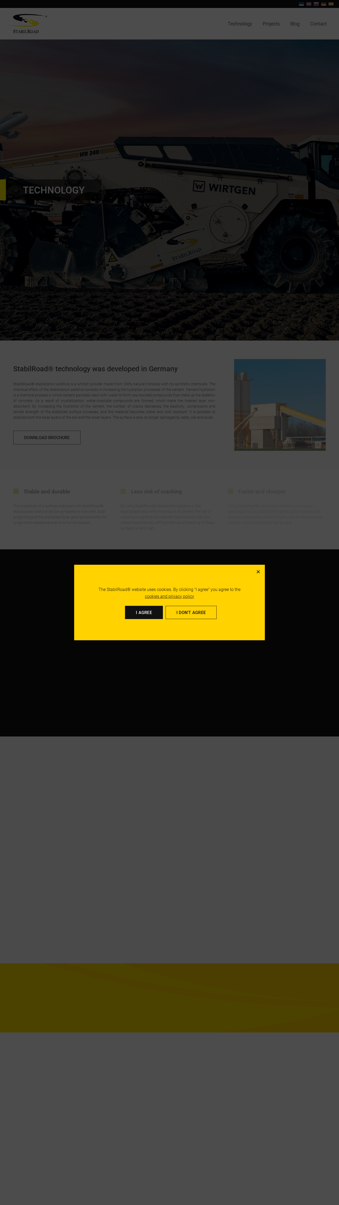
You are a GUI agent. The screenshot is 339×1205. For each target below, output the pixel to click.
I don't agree (191, 612)
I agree (144, 612)
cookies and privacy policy (169, 596)
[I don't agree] (258, 571)
